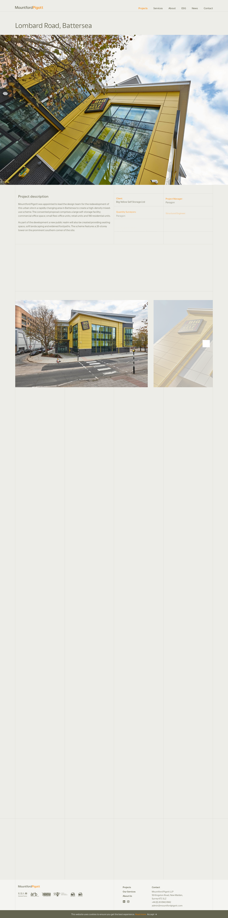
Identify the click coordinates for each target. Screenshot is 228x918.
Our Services (129, 891)
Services (158, 8)
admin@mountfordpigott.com (167, 905)
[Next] (206, 343)
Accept (150, 914)
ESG (183, 8)
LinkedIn (124, 901)
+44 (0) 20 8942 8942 (161, 901)
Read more (140, 914)
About (172, 8)
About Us (127, 895)
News (195, 8)
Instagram (128, 901)
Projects (143, 8)
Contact (208, 8)
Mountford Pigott (29, 7)
